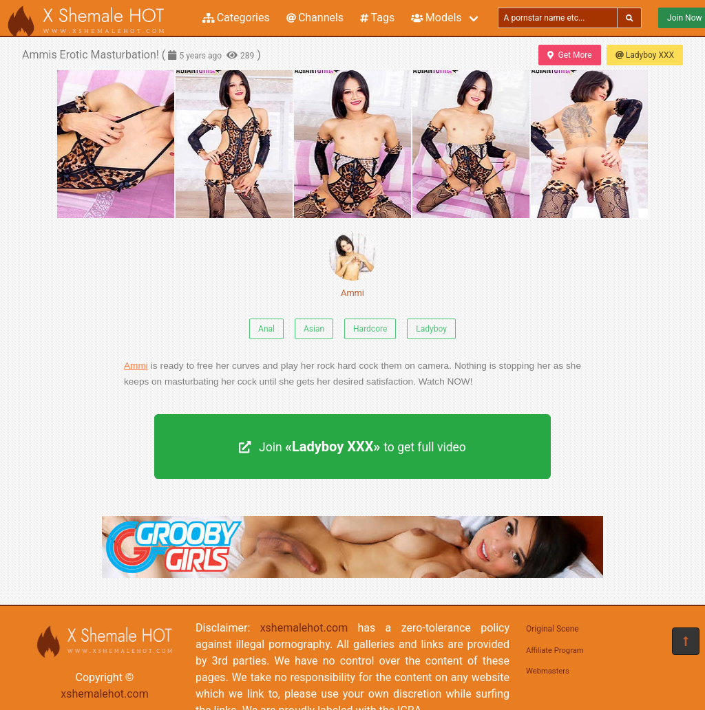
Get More (569, 55)
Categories (236, 17)
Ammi (352, 265)
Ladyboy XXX (644, 55)
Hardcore (370, 329)
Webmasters (547, 671)
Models (436, 17)
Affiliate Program (555, 650)
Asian (314, 329)
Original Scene (552, 629)
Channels (315, 17)
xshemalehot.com (105, 693)
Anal (266, 329)
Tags (377, 17)
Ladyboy (431, 329)
